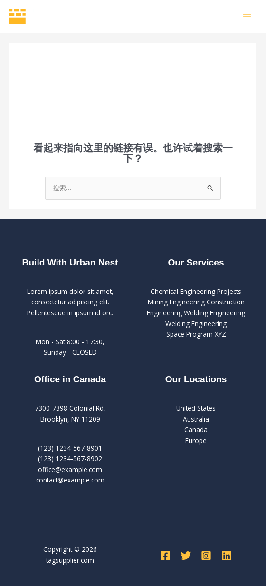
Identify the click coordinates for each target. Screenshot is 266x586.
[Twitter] (185, 555)
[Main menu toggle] (247, 16)
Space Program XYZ (196, 334)
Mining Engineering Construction (196, 301)
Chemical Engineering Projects (196, 291)
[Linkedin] (226, 555)
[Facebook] (165, 555)
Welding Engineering (196, 323)
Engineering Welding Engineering (196, 312)
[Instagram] (206, 555)
